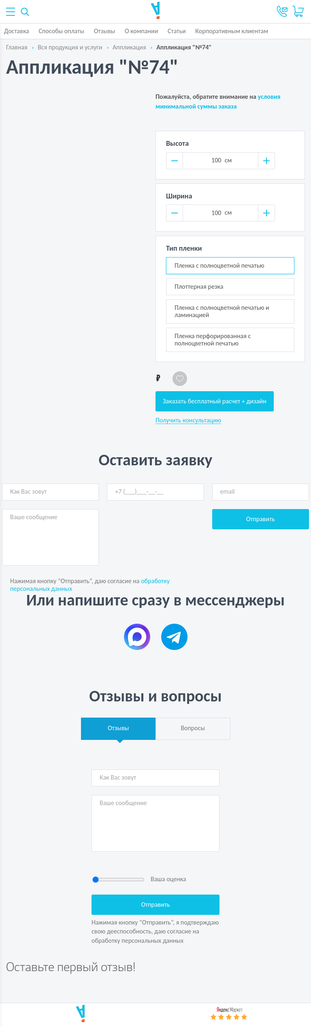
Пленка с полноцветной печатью (219, 265)
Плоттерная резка (199, 286)
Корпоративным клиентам (231, 31)
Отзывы (104, 31)
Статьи (177, 31)
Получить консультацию (188, 420)
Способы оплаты (61, 31)
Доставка (16, 31)
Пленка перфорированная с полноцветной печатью (213, 339)
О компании (141, 31)
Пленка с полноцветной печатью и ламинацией (222, 311)
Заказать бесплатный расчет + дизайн (214, 401)
